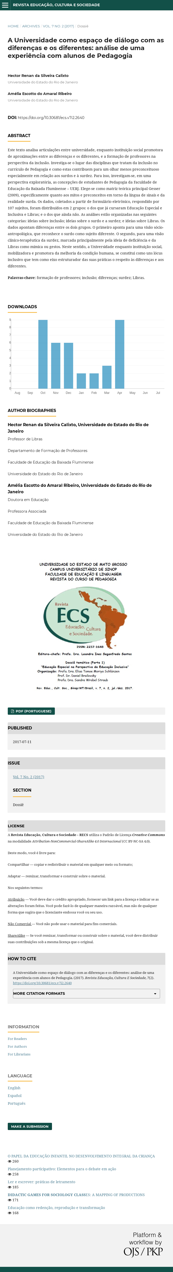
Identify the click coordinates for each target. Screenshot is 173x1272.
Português (16, 1103)
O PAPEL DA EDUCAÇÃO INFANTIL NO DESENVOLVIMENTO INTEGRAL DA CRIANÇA (81, 1156)
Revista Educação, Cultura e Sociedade (56, 5)
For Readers (17, 1038)
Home (13, 26)
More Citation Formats (39, 993)
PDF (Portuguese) (33, 711)
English (14, 1087)
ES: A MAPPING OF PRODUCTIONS (76, 1194)
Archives (31, 26)
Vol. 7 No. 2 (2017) (58, 26)
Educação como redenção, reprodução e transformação (56, 1207)
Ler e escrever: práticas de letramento (41, 1181)
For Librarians (19, 1054)
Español (14, 1095)
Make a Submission (30, 1126)
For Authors (17, 1046)
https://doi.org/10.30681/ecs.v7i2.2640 (51, 117)
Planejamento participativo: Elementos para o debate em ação (62, 1168)
